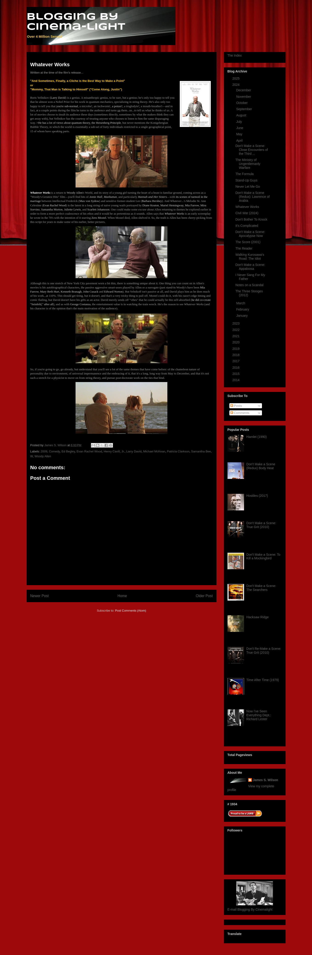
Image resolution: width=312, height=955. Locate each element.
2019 (236, 349)
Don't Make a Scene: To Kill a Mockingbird (263, 556)
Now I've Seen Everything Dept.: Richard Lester (258, 715)
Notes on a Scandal (249, 285)
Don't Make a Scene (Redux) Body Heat (260, 466)
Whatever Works (247, 207)
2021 (236, 336)
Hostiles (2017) (257, 496)
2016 (236, 367)
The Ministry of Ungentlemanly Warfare (247, 164)
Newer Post (39, 596)
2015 (236, 374)
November (244, 96)
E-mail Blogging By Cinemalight (250, 909)
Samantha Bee (201, 451)
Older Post (204, 596)
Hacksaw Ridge (257, 617)
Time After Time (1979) (262, 680)
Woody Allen (42, 456)
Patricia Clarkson (178, 451)
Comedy (54, 451)
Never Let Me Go (247, 186)
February (243, 309)
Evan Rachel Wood (89, 451)
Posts (236, 406)
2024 (236, 84)
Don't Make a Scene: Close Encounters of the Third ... (251, 149)
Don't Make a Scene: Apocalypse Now (250, 234)
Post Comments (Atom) (130, 610)
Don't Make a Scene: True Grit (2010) (261, 525)
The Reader (243, 248)
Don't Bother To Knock (251, 219)
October (242, 103)
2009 (44, 451)
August (241, 115)
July (239, 122)
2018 (236, 355)
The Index (235, 55)
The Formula (244, 174)
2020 (236, 342)
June (240, 128)
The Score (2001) (247, 242)
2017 (236, 361)
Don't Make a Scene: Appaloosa (250, 266)
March (241, 303)
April (240, 140)
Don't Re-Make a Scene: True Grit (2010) (263, 650)
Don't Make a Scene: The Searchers (261, 588)
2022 (236, 330)
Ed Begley (68, 451)
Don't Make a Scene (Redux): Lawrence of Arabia (252, 196)
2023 (236, 323)
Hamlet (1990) (256, 437)
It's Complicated (246, 225)
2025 (236, 78)
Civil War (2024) (246, 213)
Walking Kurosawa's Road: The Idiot (249, 256)
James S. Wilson (265, 780)
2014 (236, 380)
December (244, 90)
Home (122, 596)
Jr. (123, 451)
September (244, 109)
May (239, 134)
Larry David (133, 451)
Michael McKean (154, 451)
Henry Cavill (112, 451)
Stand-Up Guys (246, 180)
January (242, 315)
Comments (240, 413)
